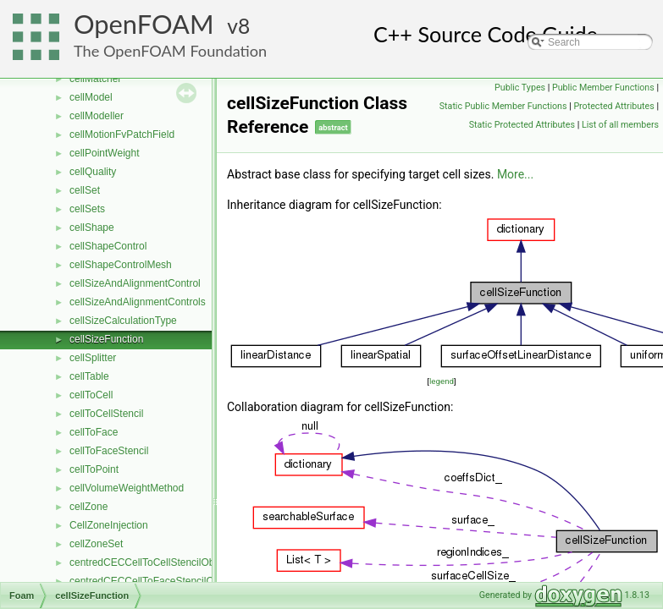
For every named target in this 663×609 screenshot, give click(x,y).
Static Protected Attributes (522, 124)
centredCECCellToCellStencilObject (149, 562)
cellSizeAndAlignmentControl (135, 283)
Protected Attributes (613, 106)
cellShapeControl (107, 246)
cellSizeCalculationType (123, 320)
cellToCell (91, 395)
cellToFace (93, 432)
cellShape (91, 227)
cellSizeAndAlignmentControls (137, 302)
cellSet (84, 190)
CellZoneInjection (108, 525)
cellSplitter (92, 358)
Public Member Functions (603, 87)
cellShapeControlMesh (120, 265)
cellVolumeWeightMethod (126, 488)
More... (515, 174)
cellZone (88, 507)
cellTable (89, 376)
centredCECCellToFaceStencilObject (152, 581)
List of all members (620, 124)
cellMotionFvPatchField (121, 134)
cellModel (91, 97)
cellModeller (96, 116)
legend (441, 381)
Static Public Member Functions (503, 106)
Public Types (519, 87)
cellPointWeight (104, 153)
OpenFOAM (144, 24)
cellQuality (92, 172)
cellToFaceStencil (108, 451)
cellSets (87, 209)
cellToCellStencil (106, 414)
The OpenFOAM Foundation (170, 50)
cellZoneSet (96, 544)
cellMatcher (95, 79)
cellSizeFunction (106, 339)
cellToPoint (94, 469)
